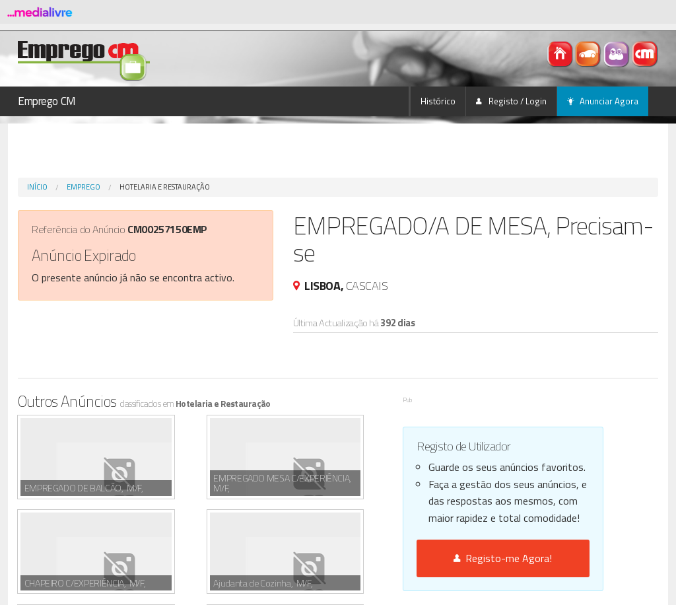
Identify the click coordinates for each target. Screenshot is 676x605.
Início (37, 187)
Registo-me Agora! (503, 558)
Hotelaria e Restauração (164, 187)
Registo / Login (511, 101)
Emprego (83, 187)
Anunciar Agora (602, 101)
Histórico (438, 101)
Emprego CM (47, 101)
